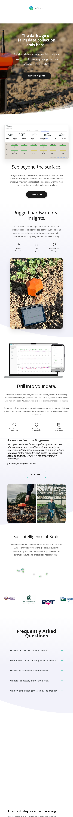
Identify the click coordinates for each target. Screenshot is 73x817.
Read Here (36, 474)
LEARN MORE (36, 194)
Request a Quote (36, 76)
